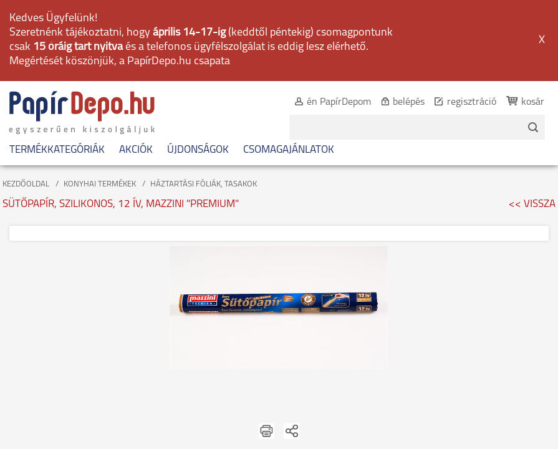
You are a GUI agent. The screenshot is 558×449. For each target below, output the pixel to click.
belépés (395, 22)
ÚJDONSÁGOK (198, 70)
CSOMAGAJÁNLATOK (288, 70)
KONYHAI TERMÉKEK (100, 104)
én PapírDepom (326, 22)
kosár (519, 22)
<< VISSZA (532, 124)
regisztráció (458, 22)
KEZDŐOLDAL (25, 104)
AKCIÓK (136, 70)
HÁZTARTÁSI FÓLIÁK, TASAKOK (203, 104)
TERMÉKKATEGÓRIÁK (57, 70)
